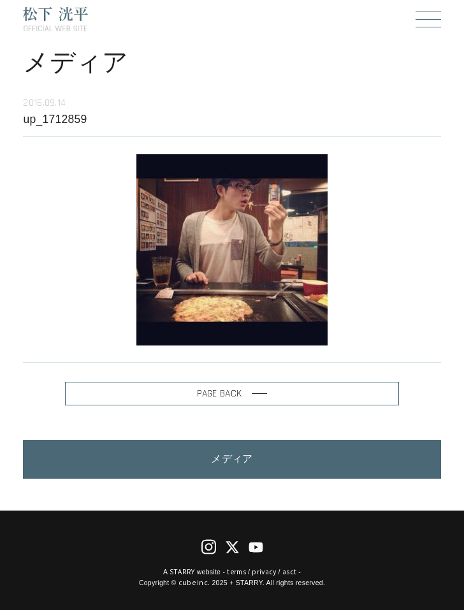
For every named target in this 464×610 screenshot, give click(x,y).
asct (289, 571)
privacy (264, 571)
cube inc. (194, 582)
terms (236, 571)
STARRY (182, 571)
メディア (231, 459)
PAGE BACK (232, 393)
